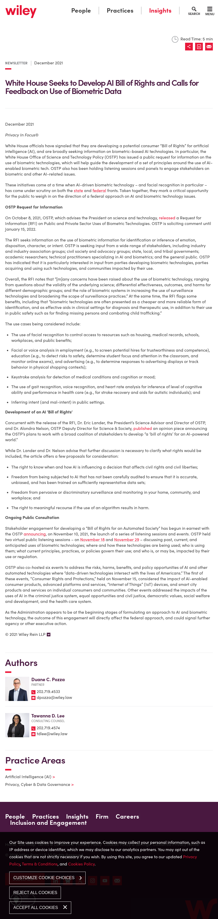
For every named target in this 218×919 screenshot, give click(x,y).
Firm (102, 816)
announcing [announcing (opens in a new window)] (35, 533)
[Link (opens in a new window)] (200, 46)
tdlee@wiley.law (52, 733)
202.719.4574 (48, 727)
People (81, 10)
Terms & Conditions (40, 863)
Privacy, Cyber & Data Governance (36, 784)
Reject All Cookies (35, 892)
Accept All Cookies (35, 907)
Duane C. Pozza (48, 679)
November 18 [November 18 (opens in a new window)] (92, 539)
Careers (127, 816)
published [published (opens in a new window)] (142, 428)
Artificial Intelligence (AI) (27, 776)
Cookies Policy (81, 863)
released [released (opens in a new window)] (167, 217)
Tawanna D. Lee (48, 716)
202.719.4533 (48, 691)
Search (194, 13)
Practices (120, 10)
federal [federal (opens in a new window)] (99, 190)
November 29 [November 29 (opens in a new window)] (126, 539)
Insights (160, 10)
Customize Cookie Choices (44, 877)
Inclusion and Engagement (48, 823)
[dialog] (109, 875)
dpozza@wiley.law (54, 697)
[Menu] (209, 11)
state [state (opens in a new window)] (78, 190)
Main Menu (94, 5)
